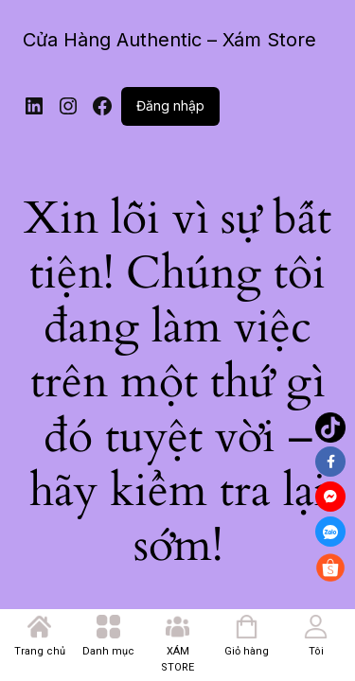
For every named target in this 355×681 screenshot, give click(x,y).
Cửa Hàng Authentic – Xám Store (169, 39)
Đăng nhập (170, 105)
